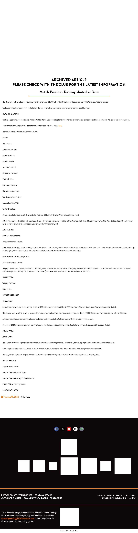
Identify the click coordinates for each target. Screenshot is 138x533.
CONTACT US (56, 498)
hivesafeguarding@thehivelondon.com (17, 518)
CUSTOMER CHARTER (11, 498)
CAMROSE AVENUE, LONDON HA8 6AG (119, 498)
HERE (60, 125)
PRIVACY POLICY (9, 495)
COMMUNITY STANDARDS (36, 498)
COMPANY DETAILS (43, 495)
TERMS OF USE (25, 495)
